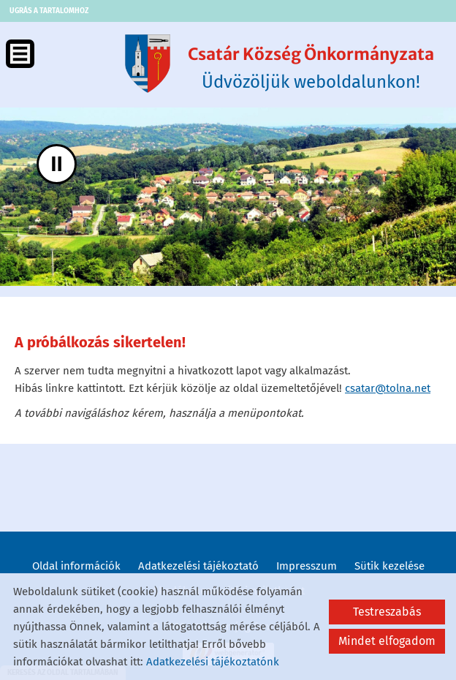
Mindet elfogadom (387, 641)
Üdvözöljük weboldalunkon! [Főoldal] (311, 68)
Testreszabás (387, 612)
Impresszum (306, 566)
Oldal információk (76, 566)
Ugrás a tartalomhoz (49, 11)
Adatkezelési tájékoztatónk (212, 661)
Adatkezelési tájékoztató (198, 566)
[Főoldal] (147, 63)
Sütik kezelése (389, 566)
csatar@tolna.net (387, 388)
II (56, 163)
